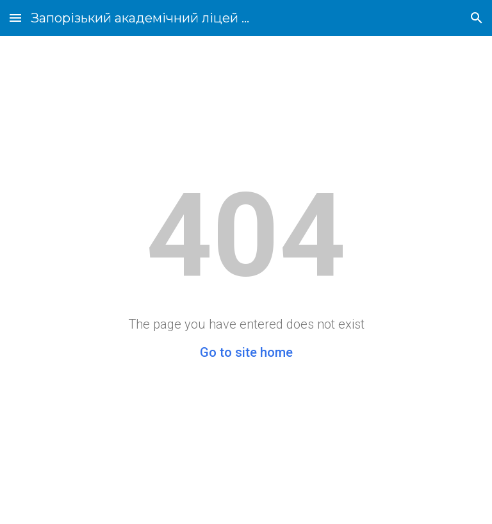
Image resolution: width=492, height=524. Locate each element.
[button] (15, 17)
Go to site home (246, 352)
